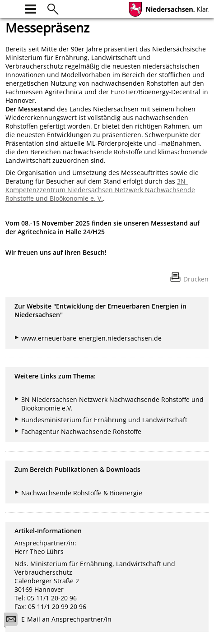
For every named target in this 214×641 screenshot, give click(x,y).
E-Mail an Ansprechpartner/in (61, 620)
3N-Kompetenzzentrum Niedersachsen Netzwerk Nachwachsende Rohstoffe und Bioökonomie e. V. (100, 190)
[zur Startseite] (10, 8)
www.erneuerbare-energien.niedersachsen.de (91, 338)
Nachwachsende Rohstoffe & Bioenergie (81, 493)
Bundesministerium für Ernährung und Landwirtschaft (104, 419)
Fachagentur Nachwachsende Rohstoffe (81, 431)
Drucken (196, 279)
